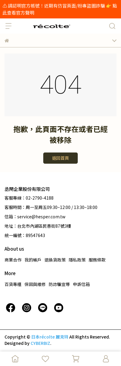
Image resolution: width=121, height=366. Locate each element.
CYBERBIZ (40, 343)
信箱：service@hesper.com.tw (35, 217)
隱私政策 (77, 260)
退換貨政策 (55, 260)
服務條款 (97, 260)
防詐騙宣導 (59, 284)
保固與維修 (35, 284)
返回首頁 (60, 158)
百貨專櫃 (13, 284)
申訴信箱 (81, 284)
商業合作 (13, 260)
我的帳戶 (33, 260)
